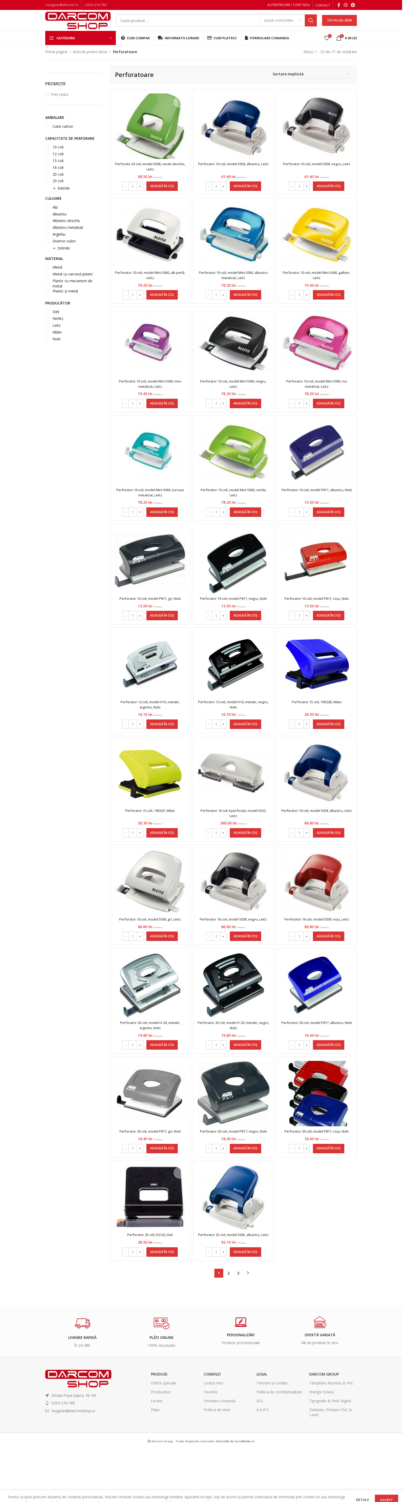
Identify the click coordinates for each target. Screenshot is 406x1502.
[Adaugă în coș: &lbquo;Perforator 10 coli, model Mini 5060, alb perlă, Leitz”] (161, 305)
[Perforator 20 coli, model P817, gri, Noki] (149, 1134)
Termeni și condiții (271, 1435)
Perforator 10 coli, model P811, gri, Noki (149, 615)
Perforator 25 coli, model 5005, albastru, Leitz (233, 1285)
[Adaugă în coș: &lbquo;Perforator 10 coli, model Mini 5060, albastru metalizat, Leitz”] (245, 305)
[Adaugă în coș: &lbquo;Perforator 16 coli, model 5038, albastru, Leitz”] (329, 860)
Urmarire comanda (220, 1453)
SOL (260, 1453)
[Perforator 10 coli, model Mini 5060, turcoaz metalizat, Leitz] (149, 467)
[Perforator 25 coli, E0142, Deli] (149, 1245)
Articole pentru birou (90, 59)
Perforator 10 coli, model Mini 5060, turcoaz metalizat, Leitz (149, 507)
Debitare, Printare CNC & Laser (330, 1465)
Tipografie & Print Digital (330, 1453)
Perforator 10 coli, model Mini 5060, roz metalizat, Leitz (317, 396)
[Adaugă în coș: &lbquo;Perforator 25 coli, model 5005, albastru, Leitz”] (245, 1305)
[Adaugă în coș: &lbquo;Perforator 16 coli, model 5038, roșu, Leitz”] (329, 971)
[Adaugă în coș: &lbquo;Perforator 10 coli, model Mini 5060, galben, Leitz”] (329, 305)
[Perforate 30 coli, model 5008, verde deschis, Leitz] (149, 133)
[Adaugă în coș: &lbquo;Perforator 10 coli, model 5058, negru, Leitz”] (329, 193)
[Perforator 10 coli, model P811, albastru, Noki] (317, 467)
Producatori (161, 1444)
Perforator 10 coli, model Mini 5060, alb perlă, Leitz (149, 285)
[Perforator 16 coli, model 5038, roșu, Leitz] (317, 911)
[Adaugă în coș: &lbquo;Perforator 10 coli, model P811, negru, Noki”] (245, 638)
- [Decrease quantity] (124, 193)
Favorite (211, 1444)
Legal (261, 1427)
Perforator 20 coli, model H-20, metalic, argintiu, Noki (149, 1063)
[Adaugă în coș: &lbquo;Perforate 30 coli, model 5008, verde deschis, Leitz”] (161, 193)
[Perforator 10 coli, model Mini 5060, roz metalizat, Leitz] (317, 356)
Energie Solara (321, 1444)
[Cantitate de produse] (132, 193)
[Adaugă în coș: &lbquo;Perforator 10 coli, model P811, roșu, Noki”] (329, 638)
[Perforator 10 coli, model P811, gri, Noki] (149, 578)
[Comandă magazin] (311, 82)
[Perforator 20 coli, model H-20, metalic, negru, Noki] (233, 1023)
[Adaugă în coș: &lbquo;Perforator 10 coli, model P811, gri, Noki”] (161, 638)
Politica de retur (217, 1462)
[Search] (216, 25)
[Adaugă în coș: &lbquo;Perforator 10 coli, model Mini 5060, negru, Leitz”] (245, 416)
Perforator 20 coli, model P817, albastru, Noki (317, 1063)
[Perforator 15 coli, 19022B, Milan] (317, 689)
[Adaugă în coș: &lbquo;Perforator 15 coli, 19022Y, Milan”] (161, 860)
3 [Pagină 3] (238, 1325)
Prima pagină (56, 59)
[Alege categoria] (282, 24)
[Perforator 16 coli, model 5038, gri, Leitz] (149, 911)
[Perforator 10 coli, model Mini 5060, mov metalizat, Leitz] (149, 356)
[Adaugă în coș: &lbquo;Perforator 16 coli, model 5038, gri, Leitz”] (161, 971)
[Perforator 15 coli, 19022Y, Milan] (149, 800)
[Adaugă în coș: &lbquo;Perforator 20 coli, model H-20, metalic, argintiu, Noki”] (161, 1083)
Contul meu (213, 1435)
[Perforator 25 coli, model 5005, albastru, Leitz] (233, 1245)
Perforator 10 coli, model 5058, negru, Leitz (317, 174)
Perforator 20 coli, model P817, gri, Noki (149, 1171)
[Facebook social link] (339, 5)
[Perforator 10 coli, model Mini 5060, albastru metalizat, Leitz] (233, 245)
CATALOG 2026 (339, 24)
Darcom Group (324, 1427)
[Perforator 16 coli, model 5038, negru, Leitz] (233, 911)
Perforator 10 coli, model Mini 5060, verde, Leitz (233, 507)
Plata (155, 1462)
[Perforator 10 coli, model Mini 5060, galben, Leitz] (317, 245)
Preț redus (59, 101)
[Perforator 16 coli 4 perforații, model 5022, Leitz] (233, 800)
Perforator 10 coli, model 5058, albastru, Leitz (233, 174)
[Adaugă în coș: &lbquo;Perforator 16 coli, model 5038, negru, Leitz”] (245, 971)
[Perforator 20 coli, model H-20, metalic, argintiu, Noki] (149, 1023)
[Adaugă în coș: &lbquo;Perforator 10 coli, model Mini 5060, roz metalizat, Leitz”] (329, 416)
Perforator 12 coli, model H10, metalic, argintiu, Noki (149, 729)
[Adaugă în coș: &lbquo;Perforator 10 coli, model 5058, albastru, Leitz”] (245, 193)
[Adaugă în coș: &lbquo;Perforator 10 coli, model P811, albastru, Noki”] (329, 527)
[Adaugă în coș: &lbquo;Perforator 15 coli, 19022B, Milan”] (329, 749)
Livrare (156, 1453)
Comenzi (212, 1427)
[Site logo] (78, 24)
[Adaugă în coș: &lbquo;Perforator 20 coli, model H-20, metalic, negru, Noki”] (245, 1083)
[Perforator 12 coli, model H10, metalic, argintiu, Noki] (149, 689)
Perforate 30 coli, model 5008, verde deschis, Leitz (149, 174)
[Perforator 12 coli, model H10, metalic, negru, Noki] (233, 689)
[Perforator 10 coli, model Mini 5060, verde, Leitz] (233, 467)
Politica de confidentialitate (279, 1444)
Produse (159, 1427)
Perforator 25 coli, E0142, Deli (149, 1282)
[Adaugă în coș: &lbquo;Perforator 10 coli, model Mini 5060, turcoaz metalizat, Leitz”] (161, 527)
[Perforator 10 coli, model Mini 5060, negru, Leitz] (233, 356)
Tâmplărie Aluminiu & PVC (331, 1435)
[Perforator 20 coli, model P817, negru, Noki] (233, 1134)
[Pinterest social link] (353, 5)
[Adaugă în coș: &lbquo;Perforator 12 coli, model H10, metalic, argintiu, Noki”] (161, 749)
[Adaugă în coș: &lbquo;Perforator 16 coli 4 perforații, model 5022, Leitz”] (245, 860)
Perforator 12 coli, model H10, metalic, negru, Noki (233, 729)
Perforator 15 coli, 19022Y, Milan (149, 838)
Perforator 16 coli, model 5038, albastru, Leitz (317, 841)
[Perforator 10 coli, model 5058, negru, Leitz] (317, 133)
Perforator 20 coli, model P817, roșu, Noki (317, 1174)
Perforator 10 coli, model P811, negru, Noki (233, 618)
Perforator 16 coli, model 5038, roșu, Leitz (317, 952)
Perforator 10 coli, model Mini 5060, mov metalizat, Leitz (149, 396)
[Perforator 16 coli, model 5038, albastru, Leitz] (317, 800)
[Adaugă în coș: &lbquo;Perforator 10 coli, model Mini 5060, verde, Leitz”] (245, 527)
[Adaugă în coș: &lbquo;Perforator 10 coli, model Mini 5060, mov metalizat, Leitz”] (161, 416)
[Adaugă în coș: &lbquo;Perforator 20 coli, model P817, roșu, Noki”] (329, 1194)
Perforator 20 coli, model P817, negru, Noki (233, 1174)
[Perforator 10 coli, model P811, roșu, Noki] (317, 578)
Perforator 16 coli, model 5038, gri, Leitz (149, 949)
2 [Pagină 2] (228, 1325)
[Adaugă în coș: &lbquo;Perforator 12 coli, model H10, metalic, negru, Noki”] (245, 749)
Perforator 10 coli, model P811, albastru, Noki (317, 507)
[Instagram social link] (345, 5)
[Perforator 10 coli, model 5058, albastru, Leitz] (233, 133)
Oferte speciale (163, 1435)
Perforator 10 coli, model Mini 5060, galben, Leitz (317, 285)
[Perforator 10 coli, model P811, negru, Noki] (233, 578)
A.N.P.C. (263, 1462)
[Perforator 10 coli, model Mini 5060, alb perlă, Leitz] (149, 245)
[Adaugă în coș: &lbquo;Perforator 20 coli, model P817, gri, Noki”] (161, 1194)
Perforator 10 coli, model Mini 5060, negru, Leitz (233, 396)
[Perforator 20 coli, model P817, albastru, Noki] (317, 1022)
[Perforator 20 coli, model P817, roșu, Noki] (317, 1134)
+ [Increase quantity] (139, 193)
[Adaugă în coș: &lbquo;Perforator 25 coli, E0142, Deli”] (161, 1305)
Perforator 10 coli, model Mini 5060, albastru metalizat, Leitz (233, 285)
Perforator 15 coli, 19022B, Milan (317, 726)
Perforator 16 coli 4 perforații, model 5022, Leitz (233, 841)
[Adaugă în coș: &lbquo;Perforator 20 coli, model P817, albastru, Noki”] (329, 1083)
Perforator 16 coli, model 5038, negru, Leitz (233, 952)
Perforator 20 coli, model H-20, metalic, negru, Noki (233, 1063)
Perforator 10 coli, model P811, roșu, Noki (317, 618)
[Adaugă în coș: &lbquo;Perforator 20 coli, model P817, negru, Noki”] (245, 1194)
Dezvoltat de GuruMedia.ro (235, 1494)
